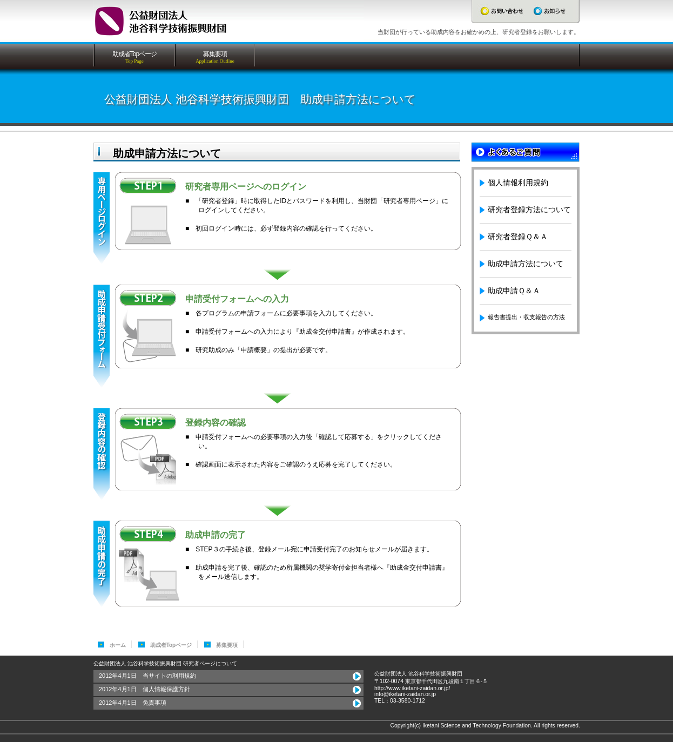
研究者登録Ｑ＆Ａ (518, 236)
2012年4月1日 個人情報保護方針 (144, 689)
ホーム (118, 645)
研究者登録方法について (529, 209)
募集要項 (227, 645)
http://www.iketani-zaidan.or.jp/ (412, 688)
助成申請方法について (525, 263)
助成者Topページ (171, 645)
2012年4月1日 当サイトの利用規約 (147, 675)
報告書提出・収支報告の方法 (526, 317)
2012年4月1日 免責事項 (132, 702)
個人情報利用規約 (518, 182)
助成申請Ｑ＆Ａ (514, 290)
